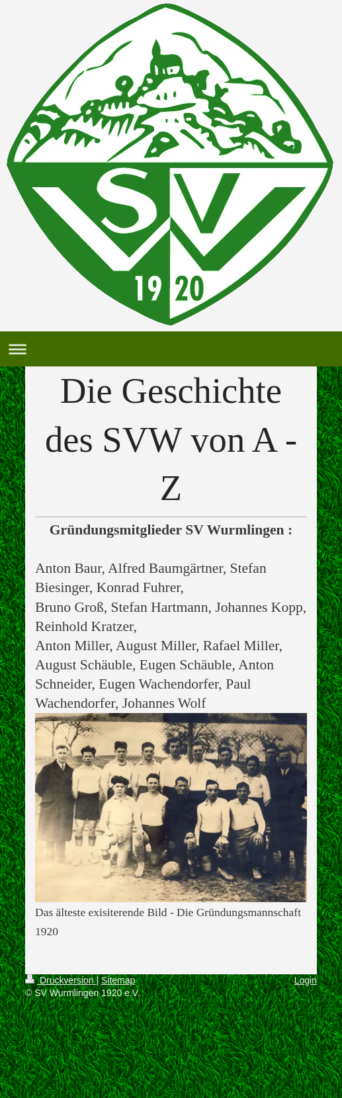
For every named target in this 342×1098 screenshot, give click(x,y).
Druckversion (60, 980)
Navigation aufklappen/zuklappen (171, 349)
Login (305, 980)
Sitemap (118, 980)
